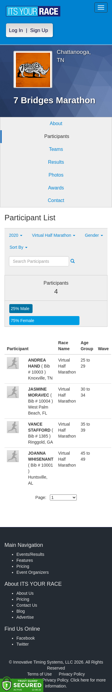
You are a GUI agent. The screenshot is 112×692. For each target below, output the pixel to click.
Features (24, 560)
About (56, 123)
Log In (16, 30)
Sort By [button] (18, 247)
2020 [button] (15, 235)
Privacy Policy (72, 674)
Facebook (25, 638)
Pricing (22, 566)
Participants (56, 136)
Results (56, 162)
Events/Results (30, 554)
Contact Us (26, 605)
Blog (20, 611)
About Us (25, 593)
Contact (56, 200)
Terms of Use (39, 674)
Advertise (25, 617)
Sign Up (39, 30)
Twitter (22, 644)
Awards (56, 187)
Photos (56, 174)
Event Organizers (32, 572)
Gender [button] (94, 235)
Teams (56, 149)
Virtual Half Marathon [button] (53, 235)
